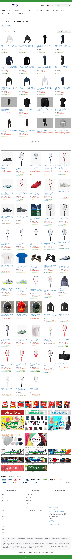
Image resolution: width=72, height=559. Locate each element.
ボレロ (8, 25)
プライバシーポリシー (36, 552)
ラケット (9, 10)
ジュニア (4, 13)
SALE (3, 10)
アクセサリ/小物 (60, 10)
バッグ (52, 10)
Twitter (51, 520)
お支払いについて (36, 494)
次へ (39, 141)
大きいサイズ (27, 10)
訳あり (14, 13)
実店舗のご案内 (53, 507)
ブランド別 (20, 13)
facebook (51, 521)
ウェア (47, 10)
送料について (36, 500)
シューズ (42, 10)
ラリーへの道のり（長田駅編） (57, 511)
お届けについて (36, 497)
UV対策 (3, 25)
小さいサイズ (35, 10)
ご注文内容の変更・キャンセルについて (36, 510)
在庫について (36, 503)
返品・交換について (36, 507)
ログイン (25, 552)
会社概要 (30, 552)
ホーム (2, 21)
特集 (9, 13)
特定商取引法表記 (45, 552)
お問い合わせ (51, 552)
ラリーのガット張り (54, 509)
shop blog (51, 523)
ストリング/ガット (17, 10)
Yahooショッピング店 (54, 524)
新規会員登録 (21, 552)
